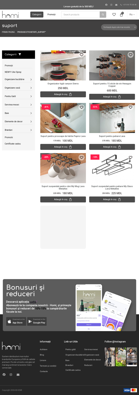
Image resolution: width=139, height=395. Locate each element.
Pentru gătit (70, 349)
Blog (42, 355)
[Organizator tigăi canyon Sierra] (63, 65)
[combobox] (80, 14)
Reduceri (88, 365)
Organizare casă (91, 355)
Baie (67, 360)
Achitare (43, 349)
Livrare (43, 360)
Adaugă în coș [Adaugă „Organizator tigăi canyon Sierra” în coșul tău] (63, 94)
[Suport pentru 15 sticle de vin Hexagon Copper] (112, 65)
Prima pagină (8, 32)
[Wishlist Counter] (114, 14)
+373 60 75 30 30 (128, 5)
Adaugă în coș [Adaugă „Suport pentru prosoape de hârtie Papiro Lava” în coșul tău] (63, 147)
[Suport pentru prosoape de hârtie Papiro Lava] (63, 117)
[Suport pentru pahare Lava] (112, 117)
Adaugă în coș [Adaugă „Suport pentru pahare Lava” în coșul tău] (112, 147)
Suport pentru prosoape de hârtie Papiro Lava (63, 136)
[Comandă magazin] (119, 27)
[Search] (103, 14)
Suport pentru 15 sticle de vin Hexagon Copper (112, 84)
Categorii (36, 14)
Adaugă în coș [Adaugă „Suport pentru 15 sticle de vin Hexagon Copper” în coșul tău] (112, 96)
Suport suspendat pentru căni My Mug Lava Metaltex (63, 187)
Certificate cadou (73, 370)
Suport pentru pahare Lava (112, 136)
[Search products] (80, 14)
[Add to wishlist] (82, 55)
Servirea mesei (91, 349)
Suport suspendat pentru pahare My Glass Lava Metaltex (112, 187)
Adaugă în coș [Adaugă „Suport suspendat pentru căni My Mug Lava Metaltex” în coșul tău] (63, 199)
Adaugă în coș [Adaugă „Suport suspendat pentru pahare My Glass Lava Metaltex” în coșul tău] (112, 199)
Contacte (44, 371)
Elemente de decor (92, 360)
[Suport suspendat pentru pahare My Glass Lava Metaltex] (112, 167)
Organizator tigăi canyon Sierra (63, 83)
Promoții (51, 14)
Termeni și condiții (48, 366)
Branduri (69, 365)
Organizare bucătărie (74, 355)
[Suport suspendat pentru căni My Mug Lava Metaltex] (63, 167)
